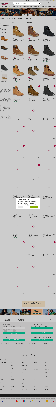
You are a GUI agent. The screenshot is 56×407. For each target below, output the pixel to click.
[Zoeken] (39, 3)
